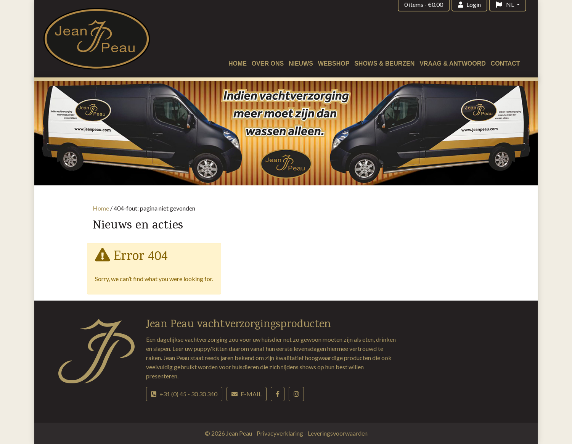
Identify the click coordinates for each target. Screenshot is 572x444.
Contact (505, 63)
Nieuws (301, 63)
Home (237, 63)
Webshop (334, 63)
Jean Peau (239, 433)
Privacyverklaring (280, 433)
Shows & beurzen (384, 63)
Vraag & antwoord (452, 63)
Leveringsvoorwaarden (338, 433)
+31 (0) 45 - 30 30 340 (184, 393)
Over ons (268, 63)
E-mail (246, 393)
